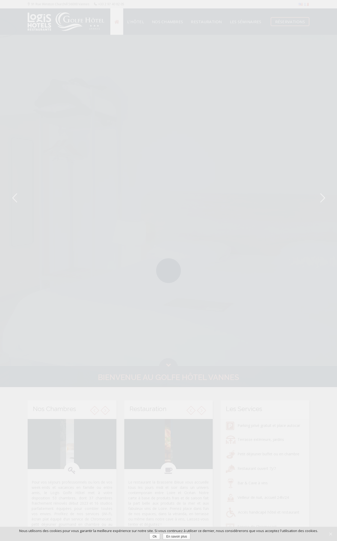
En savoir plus (176, 536)
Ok (155, 536)
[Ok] (330, 534)
